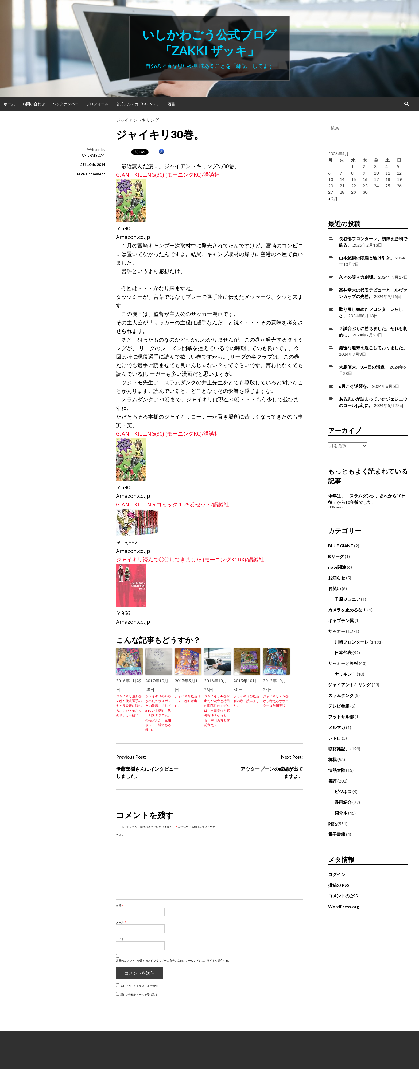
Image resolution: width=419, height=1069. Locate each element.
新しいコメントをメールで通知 (139, 986)
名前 (120, 905)
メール (121, 922)
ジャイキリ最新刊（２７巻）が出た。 (187, 701)
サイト (120, 939)
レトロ (334, 738)
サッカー (336, 631)
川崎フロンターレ (352, 641)
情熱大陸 (336, 770)
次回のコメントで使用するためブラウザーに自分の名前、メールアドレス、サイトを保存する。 (173, 960)
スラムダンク (341, 695)
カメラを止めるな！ (347, 609)
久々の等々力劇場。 (358, 277)
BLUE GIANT (340, 545)
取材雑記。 (339, 748)
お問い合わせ (33, 104)
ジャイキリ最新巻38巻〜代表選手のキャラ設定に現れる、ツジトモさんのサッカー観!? (129, 705)
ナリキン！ (345, 673)
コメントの (343, 895)
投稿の (338, 885)
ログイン (336, 874)
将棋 (332, 759)
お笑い (334, 588)
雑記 (332, 823)
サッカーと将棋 (343, 663)
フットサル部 (341, 716)
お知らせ (336, 577)
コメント (121, 835)
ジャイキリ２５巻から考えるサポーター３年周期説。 (276, 701)
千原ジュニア (347, 599)
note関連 (337, 567)
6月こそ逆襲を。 (355, 386)
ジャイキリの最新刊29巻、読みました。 (246, 701)
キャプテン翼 (341, 620)
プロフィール (97, 104)
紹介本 (341, 812)
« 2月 (333, 198)
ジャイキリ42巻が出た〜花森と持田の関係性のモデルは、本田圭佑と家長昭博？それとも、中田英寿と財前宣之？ (217, 710)
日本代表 (343, 652)
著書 (171, 104)
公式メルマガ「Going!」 (138, 104)
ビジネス (343, 791)
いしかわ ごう (93, 155)
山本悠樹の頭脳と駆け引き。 (366, 257)
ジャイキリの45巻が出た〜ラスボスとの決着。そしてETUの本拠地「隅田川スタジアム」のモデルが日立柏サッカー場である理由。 (158, 713)
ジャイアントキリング (137, 119)
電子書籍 (336, 834)
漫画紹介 (343, 802)
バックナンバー (65, 104)
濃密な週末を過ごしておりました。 (373, 347)
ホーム (9, 104)
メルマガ (336, 727)
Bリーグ (336, 556)
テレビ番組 (339, 705)
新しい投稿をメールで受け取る (139, 994)
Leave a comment (90, 174)
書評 (332, 780)
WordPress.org (343, 906)
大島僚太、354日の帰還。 (364, 366)
